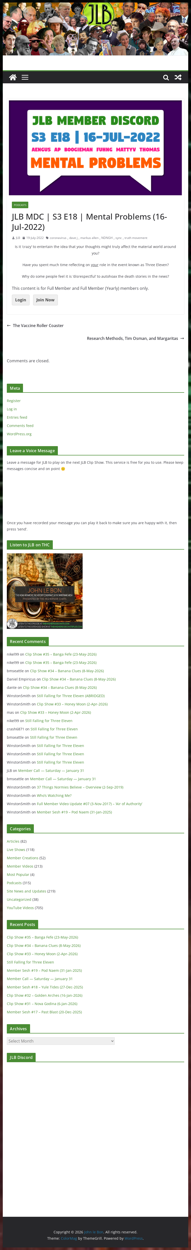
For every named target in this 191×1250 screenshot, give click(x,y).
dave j (73, 238)
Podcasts (20, 205)
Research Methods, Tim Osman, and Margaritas (135, 338)
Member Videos (20, 866)
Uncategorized (19, 899)
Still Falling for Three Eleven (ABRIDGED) (71, 695)
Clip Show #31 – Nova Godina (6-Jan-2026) (42, 1003)
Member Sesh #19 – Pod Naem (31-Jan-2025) (74, 812)
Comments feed (20, 425)
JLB (18, 238)
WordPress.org (19, 434)
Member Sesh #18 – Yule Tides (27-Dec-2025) (45, 987)
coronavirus (58, 238)
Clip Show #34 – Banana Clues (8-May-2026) (67, 670)
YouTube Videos (20, 907)
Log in (12, 409)
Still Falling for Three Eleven (49, 720)
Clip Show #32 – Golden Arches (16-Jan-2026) (44, 995)
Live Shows (16, 849)
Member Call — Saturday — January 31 (51, 770)
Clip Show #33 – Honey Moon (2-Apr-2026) (72, 704)
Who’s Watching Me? (54, 795)
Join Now (45, 300)
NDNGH (107, 238)
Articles (13, 841)
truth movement (136, 238)
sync (118, 238)
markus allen (89, 238)
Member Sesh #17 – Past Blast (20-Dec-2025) (44, 1012)
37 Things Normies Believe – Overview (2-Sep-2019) (80, 787)
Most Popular (18, 874)
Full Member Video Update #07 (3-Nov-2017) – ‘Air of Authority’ (89, 803)
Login (20, 300)
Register (14, 400)
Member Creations (22, 857)
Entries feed (17, 417)
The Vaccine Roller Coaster (35, 325)
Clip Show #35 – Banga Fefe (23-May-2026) (61, 654)
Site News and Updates (26, 891)
